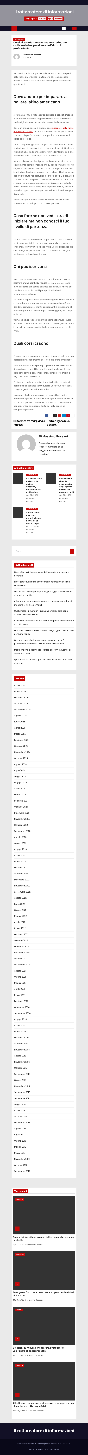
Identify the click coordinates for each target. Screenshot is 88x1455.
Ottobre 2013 (20, 1116)
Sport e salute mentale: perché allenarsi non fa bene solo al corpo (34, 518)
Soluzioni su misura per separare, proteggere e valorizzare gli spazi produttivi (39, 1349)
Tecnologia (20, 1255)
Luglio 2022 (19, 904)
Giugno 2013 (20, 1140)
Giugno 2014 (20, 1104)
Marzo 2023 (20, 861)
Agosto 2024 (20, 764)
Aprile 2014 (19, 1110)
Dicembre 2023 (21, 812)
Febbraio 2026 (21, 697)
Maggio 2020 (20, 1019)
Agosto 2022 (20, 897)
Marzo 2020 (20, 1031)
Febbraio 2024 (21, 800)
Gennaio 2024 (21, 806)
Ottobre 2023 (21, 825)
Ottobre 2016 (20, 1067)
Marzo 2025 (20, 733)
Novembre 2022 (22, 885)
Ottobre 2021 (20, 958)
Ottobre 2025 (21, 703)
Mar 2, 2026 (19, 1355)
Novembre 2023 (22, 819)
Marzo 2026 (20, 691)
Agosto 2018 (20, 1055)
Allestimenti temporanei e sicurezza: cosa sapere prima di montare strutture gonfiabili (43, 1405)
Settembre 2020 (22, 1013)
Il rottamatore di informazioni (43, 11)
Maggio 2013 (20, 1146)
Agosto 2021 (20, 970)
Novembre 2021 (22, 952)
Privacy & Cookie (52, 1449)
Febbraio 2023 (21, 867)
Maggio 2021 (20, 983)
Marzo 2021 (19, 995)
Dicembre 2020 (22, 1007)
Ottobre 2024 (21, 758)
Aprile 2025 (19, 727)
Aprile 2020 (19, 1025)
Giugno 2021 (20, 976)
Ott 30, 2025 (32, 495)
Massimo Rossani (33, 55)
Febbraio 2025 (21, 740)
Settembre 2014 (22, 1098)
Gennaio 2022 (21, 940)
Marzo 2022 (20, 928)
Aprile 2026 (19, 685)
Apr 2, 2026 (18, 1244)
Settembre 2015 (22, 1092)
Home (31, 1449)
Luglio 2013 (19, 1134)
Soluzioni (42, 19)
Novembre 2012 (22, 1159)
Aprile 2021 (19, 989)
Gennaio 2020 (21, 1043)
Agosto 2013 (20, 1128)
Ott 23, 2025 (32, 526)
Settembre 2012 (22, 1171)
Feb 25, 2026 (19, 1410)
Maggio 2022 (20, 916)
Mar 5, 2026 (19, 1300)
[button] (69, 28)
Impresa (19, 1310)
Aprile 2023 (19, 855)
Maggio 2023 (20, 849)
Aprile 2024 (20, 788)
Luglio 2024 (19, 770)
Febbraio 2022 (21, 934)
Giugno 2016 (20, 1080)
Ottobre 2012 (20, 1165)
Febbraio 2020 (21, 1037)
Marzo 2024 (20, 794)
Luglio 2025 (19, 721)
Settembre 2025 (22, 709)
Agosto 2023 (20, 837)
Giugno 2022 (20, 910)
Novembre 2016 (22, 1061)
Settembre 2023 (22, 831)
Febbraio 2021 (21, 1001)
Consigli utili (19, 39)
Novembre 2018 (22, 1049)
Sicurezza (19, 1199)
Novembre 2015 (22, 1086)
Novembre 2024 (22, 752)
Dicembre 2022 (21, 879)
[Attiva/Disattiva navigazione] (64, 28)
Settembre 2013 (22, 1122)
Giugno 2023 (20, 843)
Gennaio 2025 (21, 746)
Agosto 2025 (20, 715)
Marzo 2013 (19, 1153)
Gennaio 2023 (21, 873)
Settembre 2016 (22, 1074)
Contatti (39, 1449)
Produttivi (58, 19)
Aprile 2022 (19, 922)
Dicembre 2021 (21, 946)
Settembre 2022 (22, 891)
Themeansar (65, 1444)
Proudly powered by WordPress (30, 1444)
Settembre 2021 (22, 964)
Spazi (50, 19)
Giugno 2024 (20, 776)
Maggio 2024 (20, 782)
